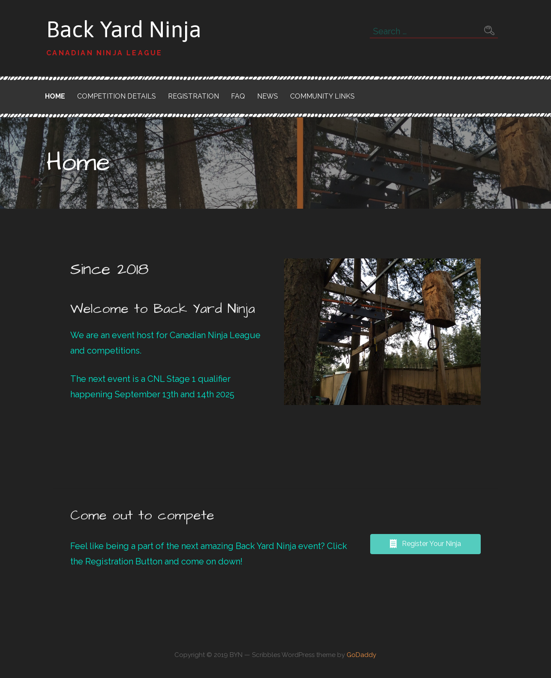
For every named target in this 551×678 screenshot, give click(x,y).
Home (55, 96)
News (267, 96)
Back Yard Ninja (123, 29)
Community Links (322, 96)
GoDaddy (361, 655)
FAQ (238, 96)
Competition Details (116, 96)
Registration (193, 96)
